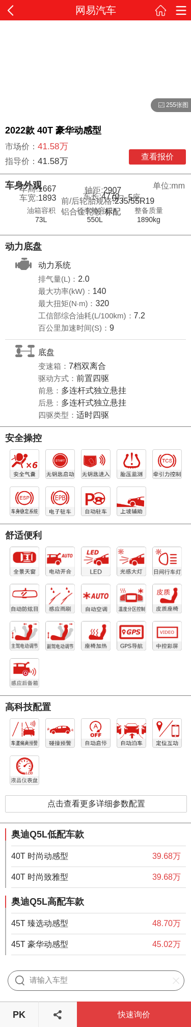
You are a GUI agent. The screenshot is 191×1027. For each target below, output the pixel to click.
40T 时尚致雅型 (39, 877)
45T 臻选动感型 (39, 923)
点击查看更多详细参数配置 (96, 803)
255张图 (169, 105)
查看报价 (157, 156)
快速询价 (134, 1014)
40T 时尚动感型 (39, 856)
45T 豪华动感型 (39, 944)
